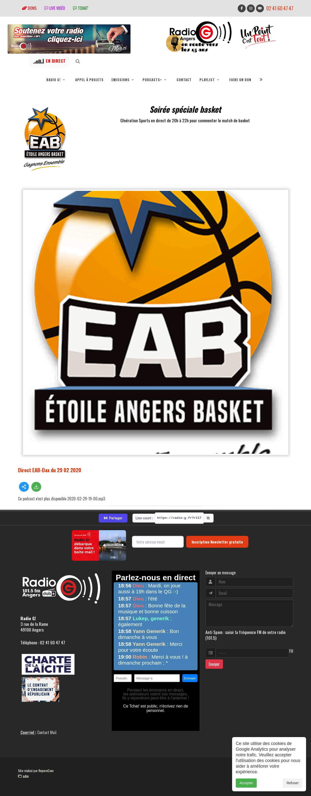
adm (23, 776)
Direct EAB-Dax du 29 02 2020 (49, 470)
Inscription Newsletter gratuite (217, 541)
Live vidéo (54, 8)
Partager (113, 518)
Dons (29, 8)
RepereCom (46, 770)
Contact (184, 79)
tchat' (80, 8)
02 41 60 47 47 (279, 8)
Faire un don (240, 79)
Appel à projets (89, 79)
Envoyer (214, 664)
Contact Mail (46, 732)
